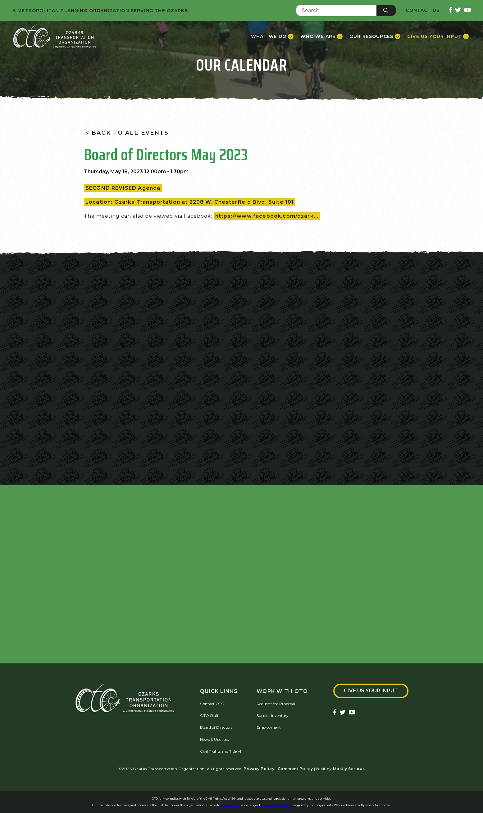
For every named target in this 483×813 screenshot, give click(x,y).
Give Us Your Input (371, 691)
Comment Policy (295, 768)
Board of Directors (216, 727)
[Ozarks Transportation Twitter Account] (458, 10)
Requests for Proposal (276, 703)
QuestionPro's (231, 805)
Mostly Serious (349, 768)
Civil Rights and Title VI (220, 751)
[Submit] (386, 10)
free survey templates (276, 805)
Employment (269, 727)
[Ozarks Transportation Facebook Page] (450, 10)
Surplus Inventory (273, 715)
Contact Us (423, 10)
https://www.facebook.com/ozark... (266, 216)
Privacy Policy (259, 768)
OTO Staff (209, 715)
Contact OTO (212, 703)
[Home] (54, 36)
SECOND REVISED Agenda (122, 188)
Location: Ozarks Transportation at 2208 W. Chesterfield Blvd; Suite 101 (189, 202)
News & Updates (214, 739)
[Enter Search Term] (336, 10)
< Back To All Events (127, 132)
